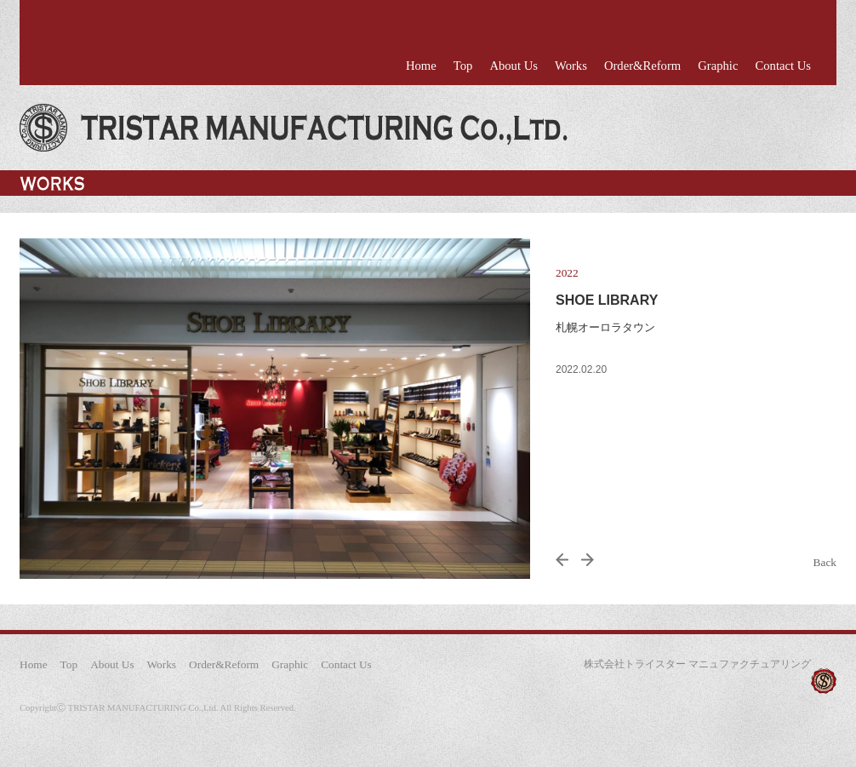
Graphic (718, 65)
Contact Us (783, 65)
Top (463, 65)
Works (571, 65)
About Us (513, 65)
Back (824, 562)
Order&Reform (642, 65)
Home (421, 65)
